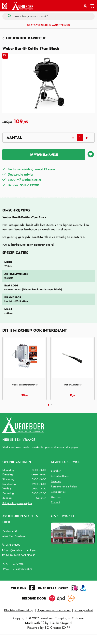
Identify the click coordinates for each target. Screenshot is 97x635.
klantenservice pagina (66, 447)
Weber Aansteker (72, 384)
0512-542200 (13, 545)
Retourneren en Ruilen (64, 486)
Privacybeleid (84, 610)
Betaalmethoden (60, 476)
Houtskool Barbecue (26, 38)
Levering (56, 481)
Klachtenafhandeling (18, 610)
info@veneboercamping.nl (21, 550)
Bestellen (56, 471)
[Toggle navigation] (4, 6)
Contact (55, 502)
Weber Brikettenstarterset (24, 384)
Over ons (56, 497)
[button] (85, 6)
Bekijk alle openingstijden (17, 503)
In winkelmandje (44, 154)
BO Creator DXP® (57, 627)
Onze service (58, 492)
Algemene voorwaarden (54, 610)
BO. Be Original (60, 623)
